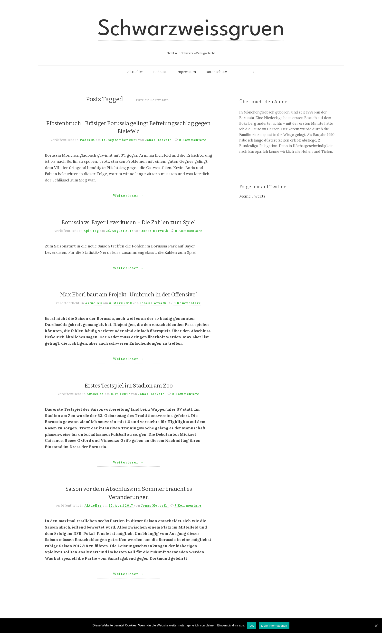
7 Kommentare (187, 505)
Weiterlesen (128, 195)
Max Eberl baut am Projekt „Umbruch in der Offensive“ (128, 294)
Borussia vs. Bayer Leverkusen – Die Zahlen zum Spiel (128, 222)
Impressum (186, 72)
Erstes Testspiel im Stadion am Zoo (129, 385)
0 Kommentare (192, 140)
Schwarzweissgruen (191, 29)
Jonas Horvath (159, 140)
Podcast (160, 72)
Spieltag (91, 231)
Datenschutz (216, 72)
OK (252, 625)
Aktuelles (135, 72)
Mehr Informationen (274, 625)
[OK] (375, 625)
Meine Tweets (252, 196)
